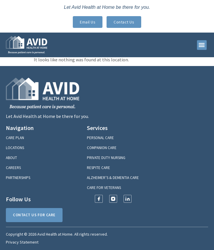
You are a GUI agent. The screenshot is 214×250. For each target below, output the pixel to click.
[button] (202, 45)
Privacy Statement (22, 242)
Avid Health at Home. (55, 234)
